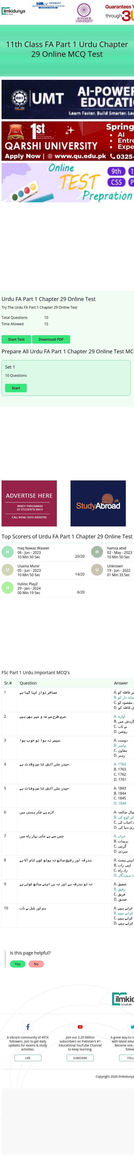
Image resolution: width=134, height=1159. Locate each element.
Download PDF (51, 339)
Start (16, 388)
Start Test (16, 339)
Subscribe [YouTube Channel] (80, 1058)
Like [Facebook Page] (28, 1058)
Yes (18, 964)
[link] (48, 5)
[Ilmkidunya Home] (13, 11)
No (36, 964)
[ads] (29, 503)
